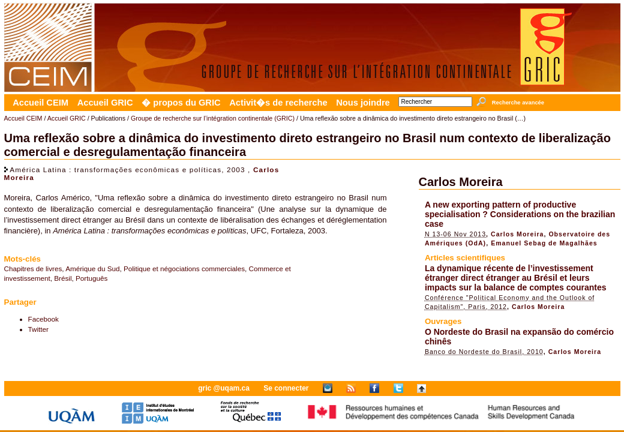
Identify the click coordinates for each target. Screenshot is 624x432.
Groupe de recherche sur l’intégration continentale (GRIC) (213, 118)
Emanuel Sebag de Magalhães (544, 243)
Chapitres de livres (33, 268)
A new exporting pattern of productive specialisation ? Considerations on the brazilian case (520, 214)
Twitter (38, 329)
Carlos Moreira (461, 181)
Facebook (43, 319)
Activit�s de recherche (278, 102)
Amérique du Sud (92, 268)
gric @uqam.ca (224, 388)
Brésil (62, 278)
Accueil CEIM (40, 102)
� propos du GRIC (181, 102)
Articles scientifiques (465, 257)
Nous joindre (363, 102)
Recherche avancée (518, 103)
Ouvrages (443, 321)
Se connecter (285, 388)
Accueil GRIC (105, 102)
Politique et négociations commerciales (184, 268)
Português (91, 278)
